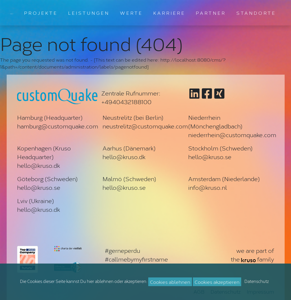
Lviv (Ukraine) (35, 200)
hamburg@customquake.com (57, 125)
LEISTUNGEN (88, 12)
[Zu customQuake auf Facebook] (207, 95)
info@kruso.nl (207, 187)
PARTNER (211, 12)
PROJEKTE (41, 12)
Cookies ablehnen (170, 281)
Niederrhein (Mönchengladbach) (215, 121)
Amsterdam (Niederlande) (224, 178)
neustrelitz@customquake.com (145, 125)
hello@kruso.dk (38, 165)
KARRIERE (169, 12)
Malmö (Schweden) (129, 178)
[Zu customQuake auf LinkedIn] (194, 95)
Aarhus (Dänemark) (129, 147)
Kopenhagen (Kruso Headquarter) (44, 152)
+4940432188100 (126, 101)
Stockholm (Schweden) (220, 147)
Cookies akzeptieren (217, 281)
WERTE (131, 12)
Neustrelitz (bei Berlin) (133, 117)
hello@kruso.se (209, 156)
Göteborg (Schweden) (47, 178)
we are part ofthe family (252, 255)
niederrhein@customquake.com (232, 134)
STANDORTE (256, 12)
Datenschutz (256, 281)
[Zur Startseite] (12, 12)
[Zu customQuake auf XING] (219, 95)
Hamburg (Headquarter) (50, 117)
